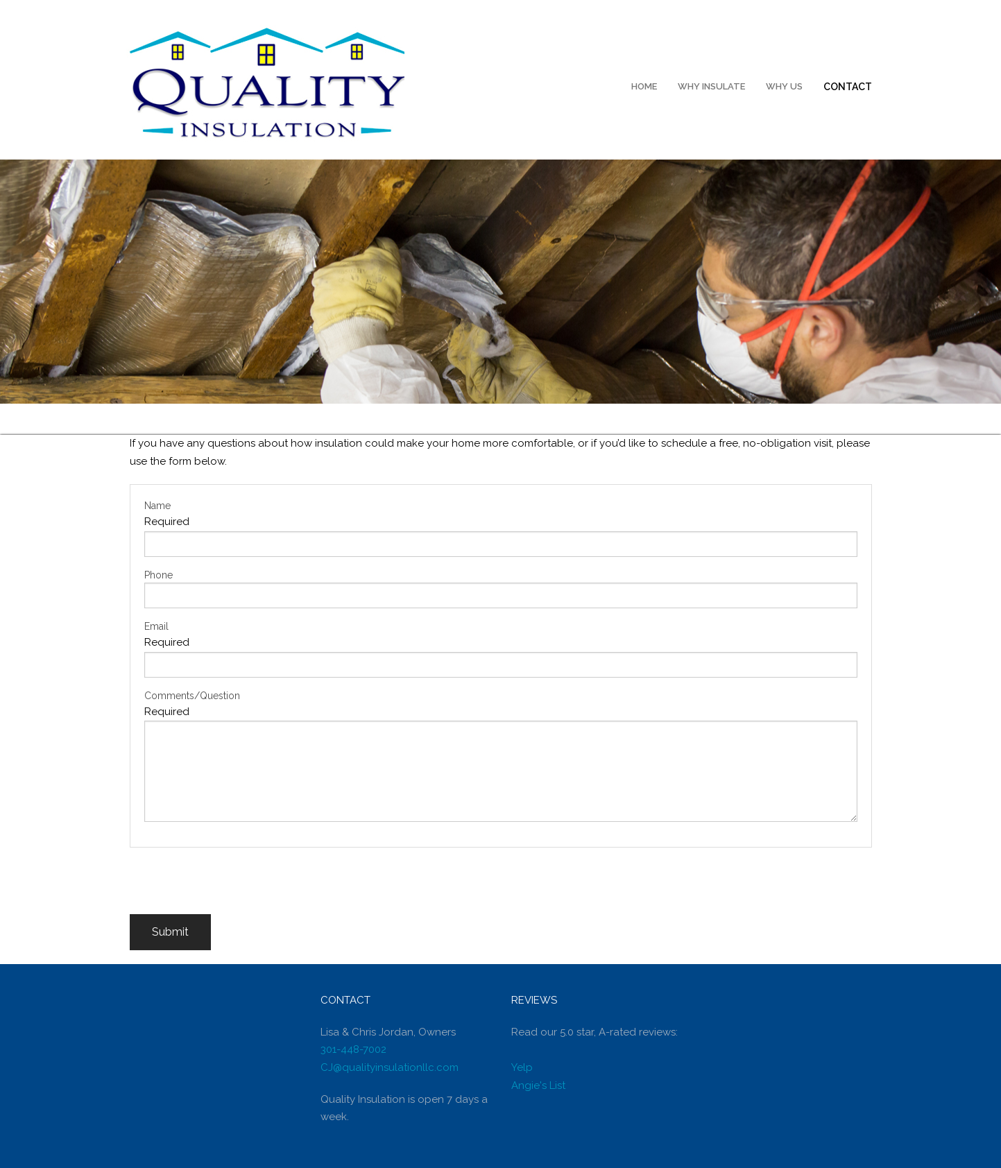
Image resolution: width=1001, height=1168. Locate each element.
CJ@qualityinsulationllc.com (389, 1067)
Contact (847, 86)
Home (644, 86)
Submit (170, 931)
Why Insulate (711, 86)
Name (157, 505)
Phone (158, 575)
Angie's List (538, 1085)
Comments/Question (192, 695)
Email (156, 626)
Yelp (522, 1067)
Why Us (784, 86)
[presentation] (235, 887)
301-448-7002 (353, 1049)
